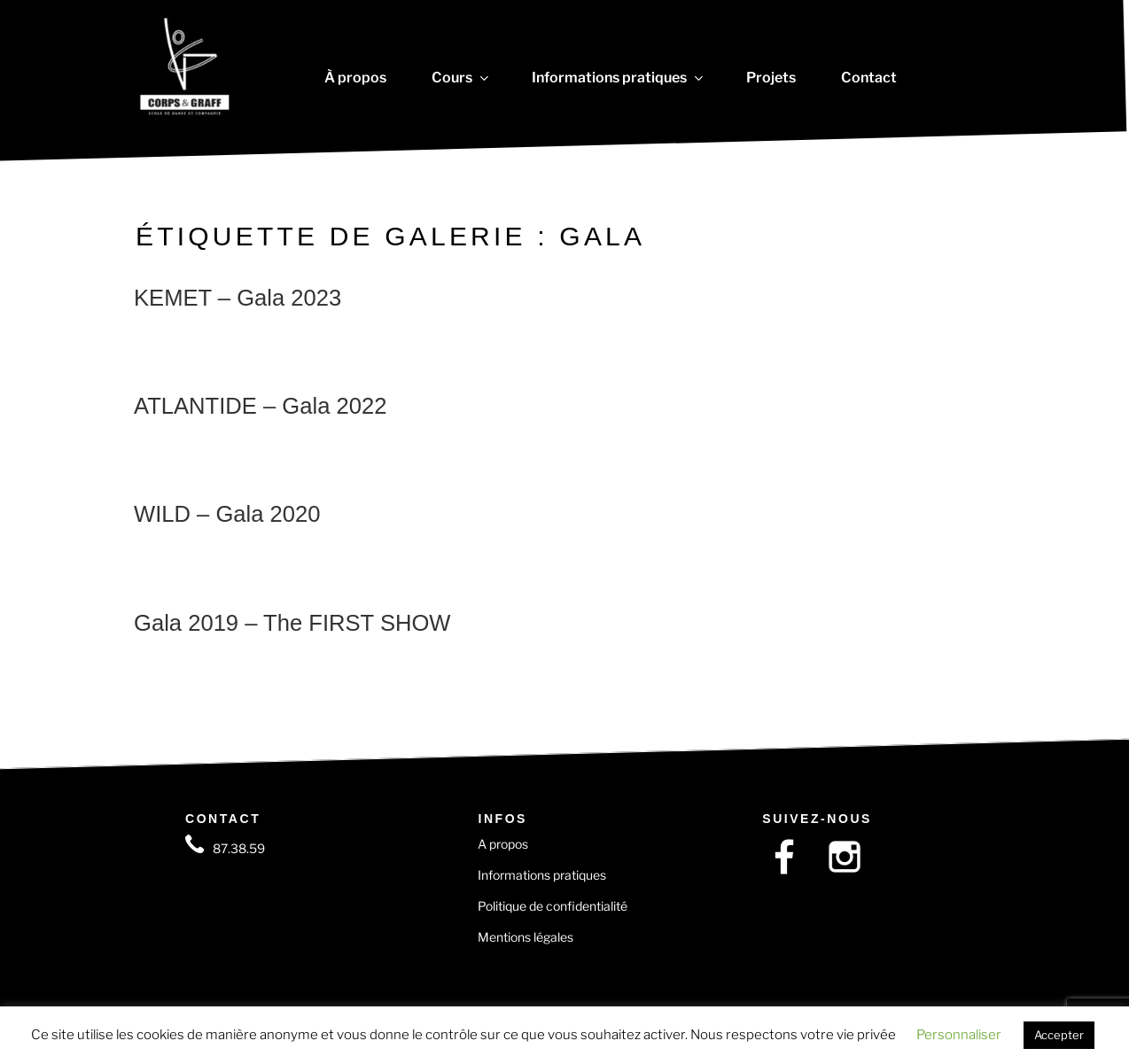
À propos (355, 78)
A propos (503, 843)
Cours (459, 78)
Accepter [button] (1059, 1035)
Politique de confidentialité (552, 905)
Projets (771, 78)
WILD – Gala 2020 (227, 513)
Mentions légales (525, 936)
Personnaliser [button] (958, 1035)
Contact (869, 78)
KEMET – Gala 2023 (237, 297)
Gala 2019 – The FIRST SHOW (292, 622)
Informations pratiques (616, 78)
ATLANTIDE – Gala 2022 (260, 405)
